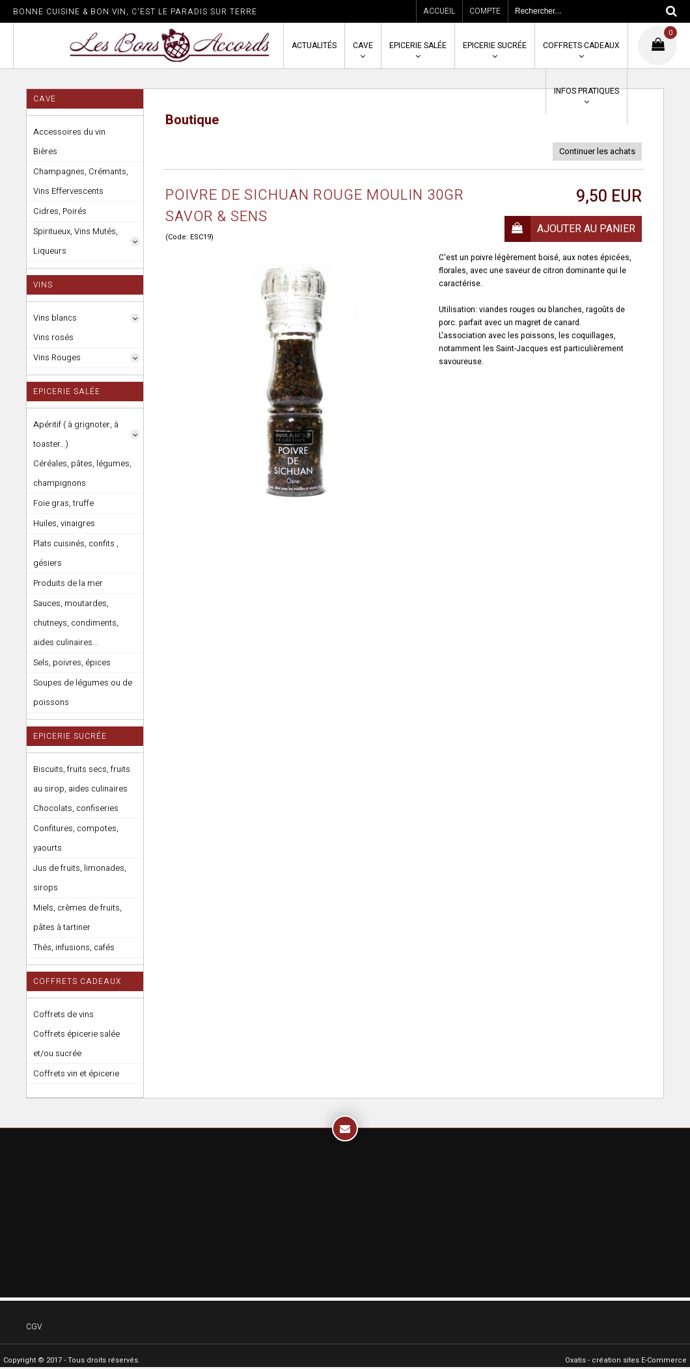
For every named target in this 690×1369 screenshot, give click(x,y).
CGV (34, 1327)
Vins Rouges (57, 357)
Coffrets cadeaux (581, 45)
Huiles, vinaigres (64, 523)
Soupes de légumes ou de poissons (82, 692)
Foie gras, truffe (63, 503)
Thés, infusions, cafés (74, 947)
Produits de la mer (68, 583)
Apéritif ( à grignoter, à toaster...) (75, 434)
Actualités (314, 45)
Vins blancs (55, 318)
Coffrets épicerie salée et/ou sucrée (76, 1043)
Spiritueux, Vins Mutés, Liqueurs (75, 241)
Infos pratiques (586, 91)
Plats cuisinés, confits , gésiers (75, 553)
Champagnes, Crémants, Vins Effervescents (80, 181)
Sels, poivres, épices (72, 662)
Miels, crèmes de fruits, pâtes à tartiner (77, 917)
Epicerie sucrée (495, 45)
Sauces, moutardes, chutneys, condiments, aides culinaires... (75, 622)
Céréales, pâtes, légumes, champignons (82, 473)
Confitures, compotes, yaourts (75, 838)
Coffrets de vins (63, 1014)
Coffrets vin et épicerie (76, 1073)
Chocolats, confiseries (75, 808)
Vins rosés (53, 337)
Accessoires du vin (69, 132)
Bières (45, 151)
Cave (363, 45)
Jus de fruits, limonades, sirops (79, 878)
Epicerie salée (418, 45)
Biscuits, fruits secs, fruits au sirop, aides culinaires (81, 779)
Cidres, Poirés (60, 211)
